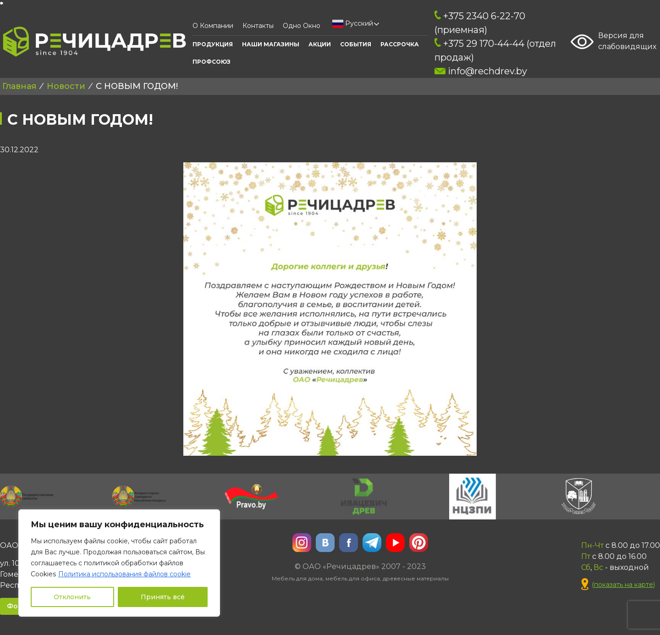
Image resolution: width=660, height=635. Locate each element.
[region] (119, 563)
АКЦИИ (319, 44)
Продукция (212, 44)
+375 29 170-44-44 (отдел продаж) (495, 50)
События (355, 44)
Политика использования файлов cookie (124, 574)
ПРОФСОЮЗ (211, 61)
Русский (352, 23)
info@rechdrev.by (480, 71)
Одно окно (301, 26)
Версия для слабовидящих (613, 41)
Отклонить (72, 597)
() (618, 585)
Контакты (258, 26)
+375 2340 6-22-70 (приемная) (479, 23)
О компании (212, 26)
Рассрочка (399, 44)
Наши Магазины (270, 44)
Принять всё (163, 597)
